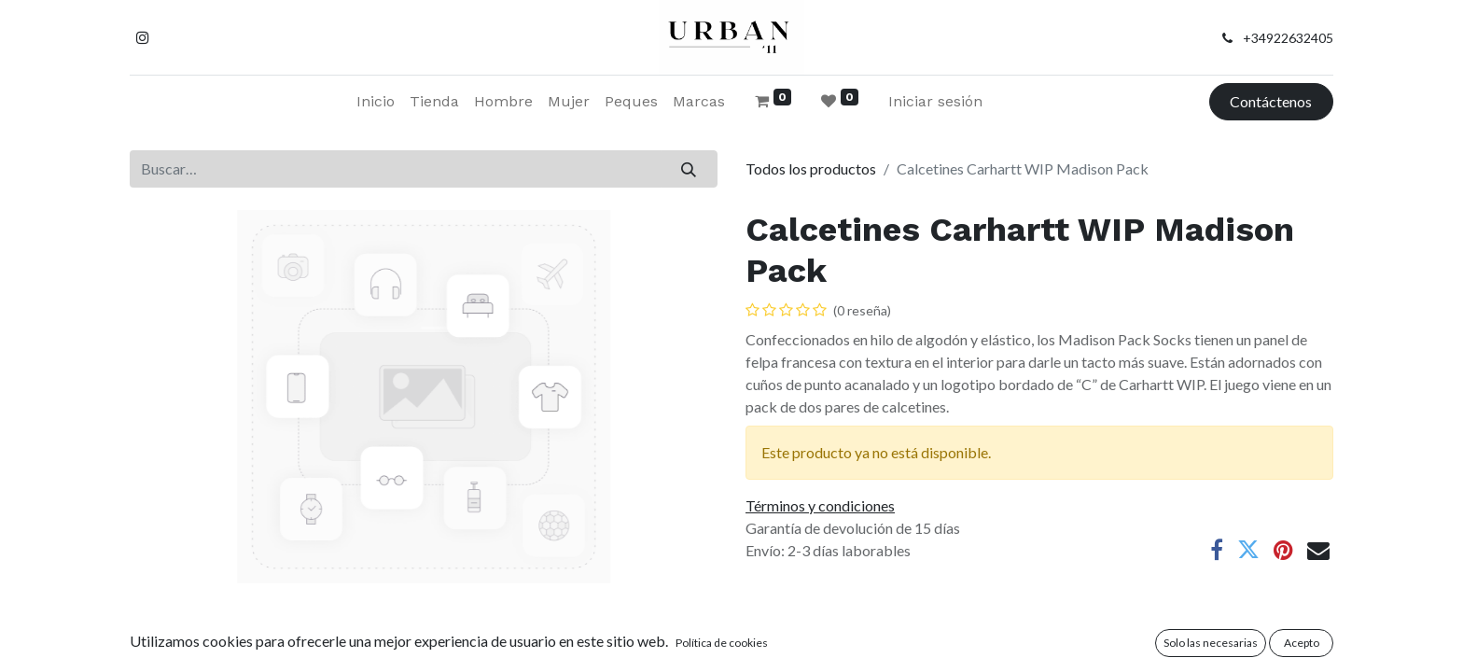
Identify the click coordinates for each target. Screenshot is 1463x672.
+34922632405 (1288, 38)
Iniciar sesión (935, 101)
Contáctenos (1271, 101)
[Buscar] (689, 169)
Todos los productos (810, 168)
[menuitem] (375, 101)
